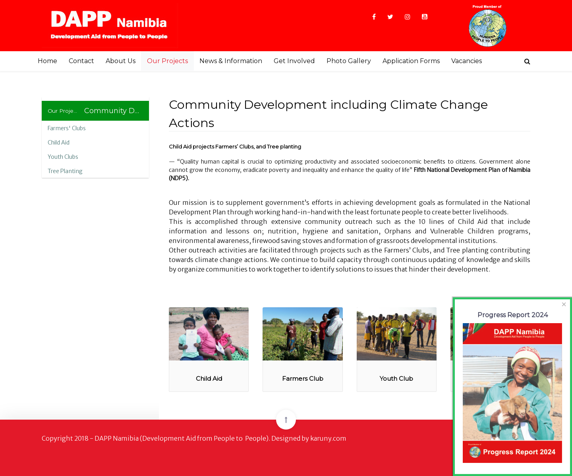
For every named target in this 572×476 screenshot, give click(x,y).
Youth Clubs (63, 156)
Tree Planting (65, 171)
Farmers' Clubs (67, 128)
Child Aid (59, 142)
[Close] (564, 304)
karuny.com (328, 438)
